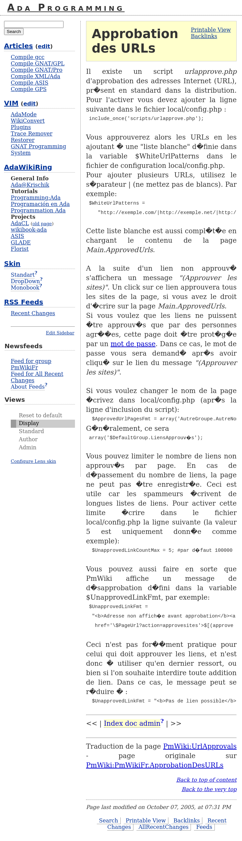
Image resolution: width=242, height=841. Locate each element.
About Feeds (28, 387)
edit (44, 46)
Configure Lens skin (33, 461)
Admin (27, 447)
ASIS (17, 236)
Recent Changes (33, 313)
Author (28, 439)
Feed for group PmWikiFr (31, 364)
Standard (31, 431)
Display (29, 423)
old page (42, 223)
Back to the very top (209, 789)
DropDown (25, 281)
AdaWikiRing (28, 167)
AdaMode (24, 114)
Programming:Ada (36, 197)
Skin (12, 264)
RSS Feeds (23, 302)
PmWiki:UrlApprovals (200, 746)
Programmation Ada (38, 210)
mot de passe (133, 344)
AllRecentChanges (163, 827)
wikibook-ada (29, 230)
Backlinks (204, 36)
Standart (23, 275)
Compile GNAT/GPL (38, 63)
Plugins (21, 127)
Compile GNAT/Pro (37, 70)
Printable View (211, 30)
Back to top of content (206, 780)
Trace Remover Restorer (31, 136)
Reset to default (40, 415)
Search (108, 820)
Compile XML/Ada (35, 76)
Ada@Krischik (30, 185)
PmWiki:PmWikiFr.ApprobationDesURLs (155, 765)
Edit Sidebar (60, 332)
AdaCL (20, 223)
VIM (11, 103)
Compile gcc (27, 57)
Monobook (25, 287)
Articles (18, 46)
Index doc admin (132, 723)
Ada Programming (66, 7)
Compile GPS (29, 89)
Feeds (204, 827)
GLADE (21, 242)
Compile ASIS (29, 83)
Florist (20, 249)
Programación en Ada (40, 204)
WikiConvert (28, 121)
